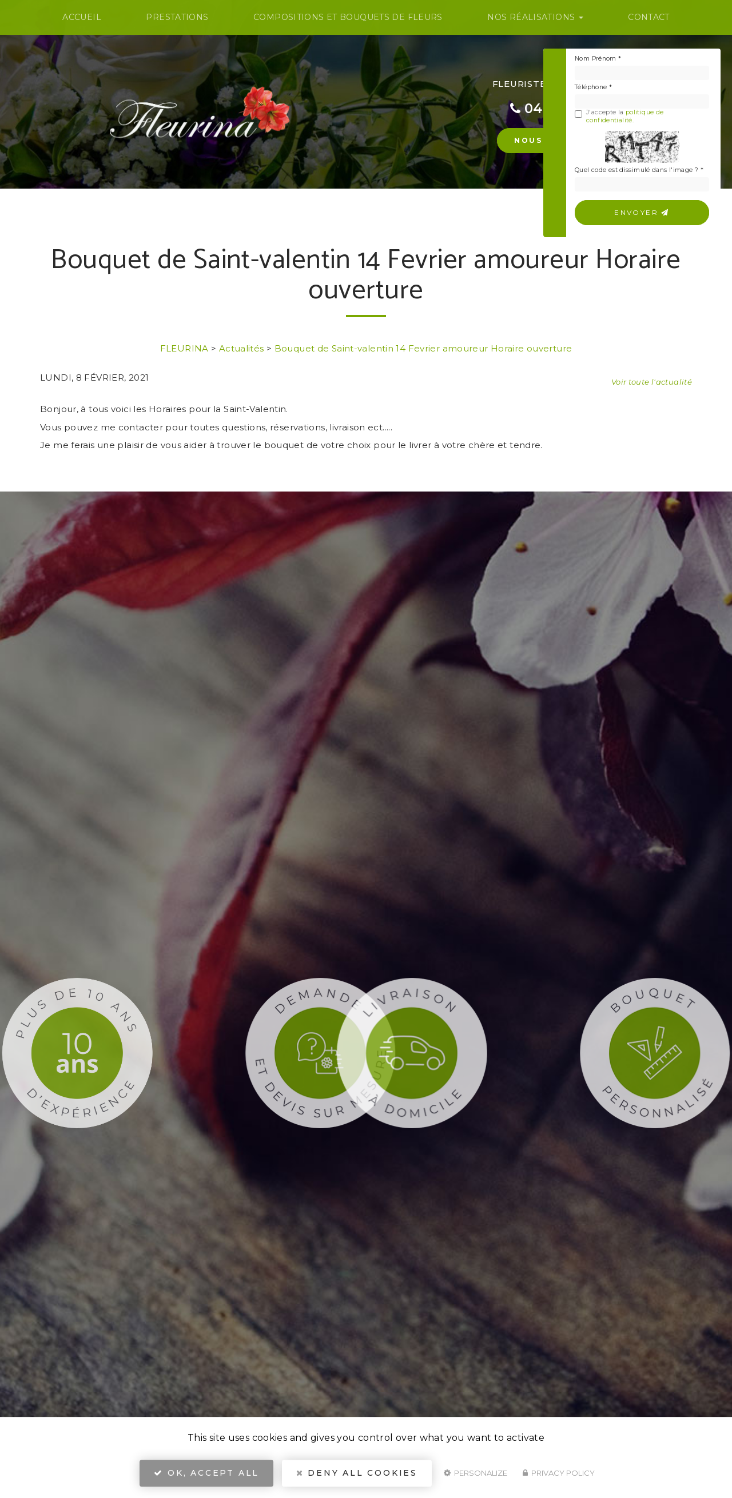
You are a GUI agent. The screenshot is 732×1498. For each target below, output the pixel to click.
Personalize (475, 1472)
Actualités (241, 348)
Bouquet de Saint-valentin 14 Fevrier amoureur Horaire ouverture (423, 348)
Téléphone (593, 87)
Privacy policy (559, 1472)
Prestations (177, 17)
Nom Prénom (598, 58)
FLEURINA (184, 348)
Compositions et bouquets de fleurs (348, 17)
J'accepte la (619, 116)
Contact (649, 17)
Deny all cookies (356, 1473)
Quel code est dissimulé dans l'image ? (639, 170)
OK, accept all (206, 1473)
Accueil (81, 17)
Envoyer (642, 212)
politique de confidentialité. (624, 116)
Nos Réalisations (535, 17)
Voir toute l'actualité (651, 381)
